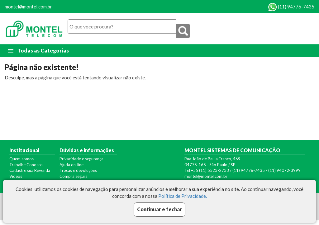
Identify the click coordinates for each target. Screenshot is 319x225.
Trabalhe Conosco (26, 164)
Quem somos (21, 158)
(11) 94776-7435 (291, 6)
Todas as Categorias (39, 50)
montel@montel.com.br (28, 6)
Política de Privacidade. (182, 196)
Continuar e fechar (159, 209)
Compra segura (74, 176)
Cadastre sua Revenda (29, 170)
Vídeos (15, 176)
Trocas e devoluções (78, 170)
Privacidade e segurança (81, 158)
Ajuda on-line (71, 164)
